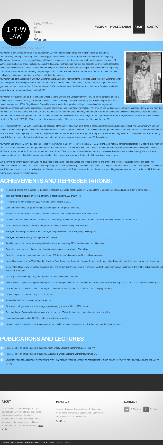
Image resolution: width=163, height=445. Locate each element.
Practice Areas (120, 26)
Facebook (151, 409)
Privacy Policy (64, 442)
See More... (61, 421)
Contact (153, 26)
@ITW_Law (132, 409)
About (139, 26)
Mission (100, 26)
